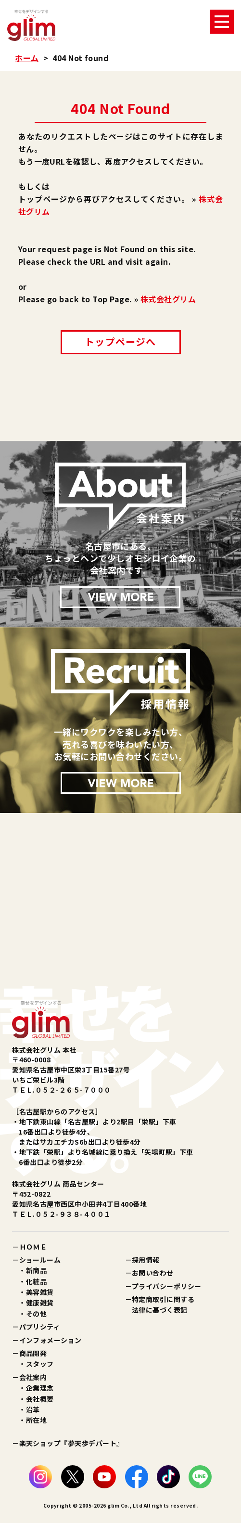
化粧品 (36, 1281)
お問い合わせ (153, 1273)
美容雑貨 (40, 1292)
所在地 (36, 1420)
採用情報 (146, 1260)
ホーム (26, 58)
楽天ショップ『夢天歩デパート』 (71, 1443)
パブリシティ (40, 1326)
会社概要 (40, 1399)
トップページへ (120, 341)
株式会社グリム (168, 299)
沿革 (33, 1409)
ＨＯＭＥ (33, 1247)
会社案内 (33, 1377)
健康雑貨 (40, 1302)
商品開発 (33, 1353)
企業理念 (40, 1388)
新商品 (36, 1270)
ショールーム (40, 1260)
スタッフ (40, 1363)
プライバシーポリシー (167, 1286)
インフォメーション (50, 1340)
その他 (36, 1313)
